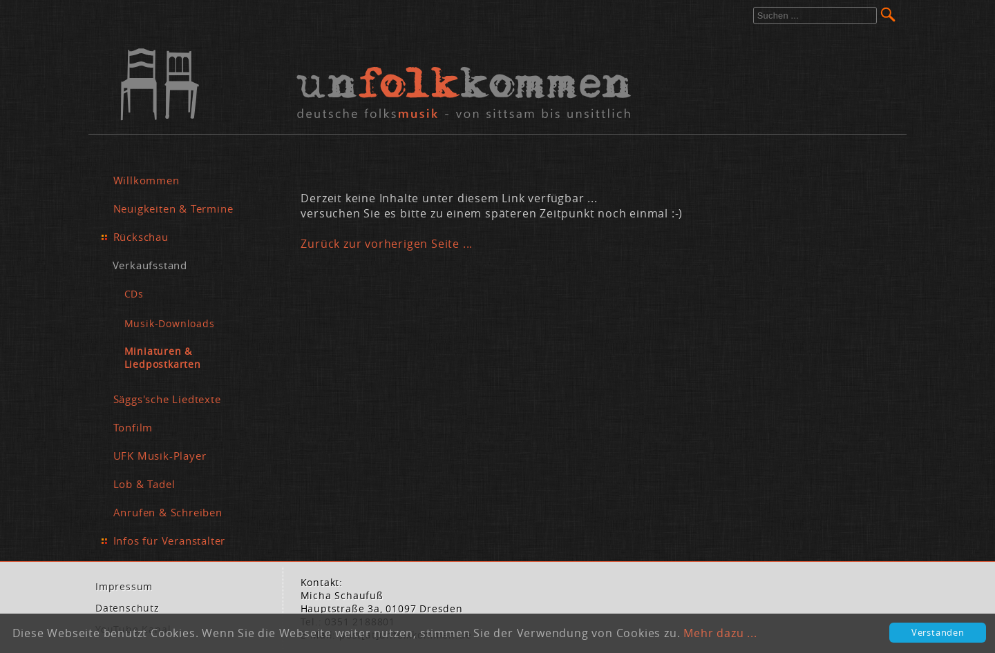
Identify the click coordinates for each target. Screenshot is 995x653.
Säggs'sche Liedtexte (167, 399)
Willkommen (146, 180)
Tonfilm (133, 427)
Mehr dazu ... (720, 633)
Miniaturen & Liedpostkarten (162, 357)
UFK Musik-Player (160, 455)
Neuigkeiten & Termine (173, 208)
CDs (134, 293)
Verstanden (938, 633)
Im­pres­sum (124, 587)
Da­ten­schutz (127, 608)
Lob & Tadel (144, 484)
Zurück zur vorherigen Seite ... (387, 243)
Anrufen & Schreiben (167, 512)
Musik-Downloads (169, 323)
